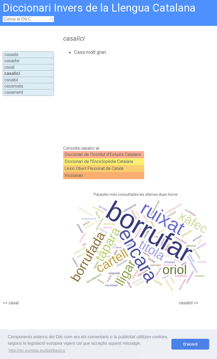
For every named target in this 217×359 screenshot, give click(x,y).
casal (9, 67)
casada (11, 54)
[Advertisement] (119, 100)
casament (13, 92)
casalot (11, 80)
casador (12, 60)
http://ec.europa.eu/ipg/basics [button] (37, 350)
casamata (13, 86)
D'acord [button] (190, 344)
